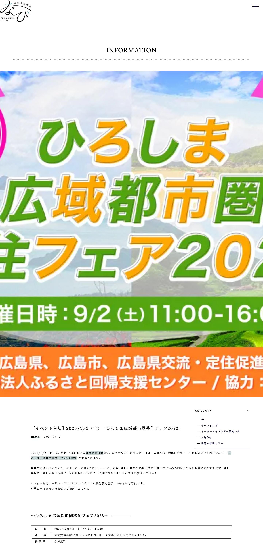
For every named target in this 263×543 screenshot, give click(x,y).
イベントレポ (209, 425)
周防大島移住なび (15, 11)
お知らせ (206, 437)
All (203, 419)
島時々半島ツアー (212, 443)
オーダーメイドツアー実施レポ (220, 431)
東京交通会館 (94, 453)
